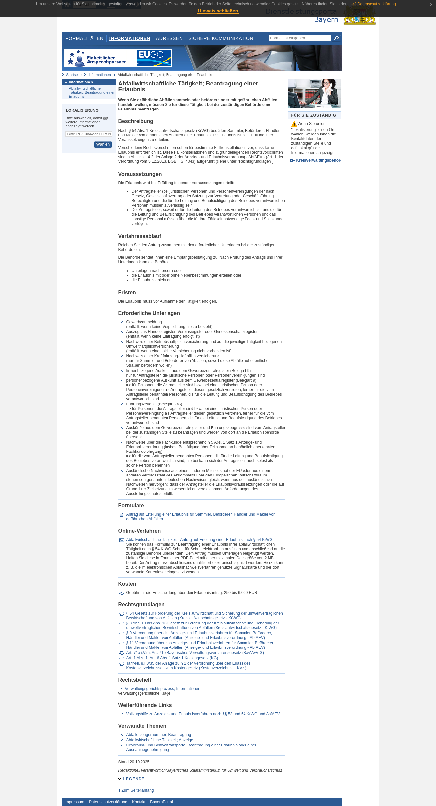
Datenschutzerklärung (108, 802)
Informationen (129, 38)
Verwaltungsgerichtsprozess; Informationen (162, 688)
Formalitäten (84, 38)
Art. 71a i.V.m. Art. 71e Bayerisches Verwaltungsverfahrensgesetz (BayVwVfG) (195, 652)
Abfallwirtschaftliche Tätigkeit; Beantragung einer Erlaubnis (92, 92)
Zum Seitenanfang (137, 790)
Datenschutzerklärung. (377, 4)
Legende (134, 779)
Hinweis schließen (218, 10)
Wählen (103, 144)
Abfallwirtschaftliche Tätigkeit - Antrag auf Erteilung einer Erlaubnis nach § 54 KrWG (199, 539)
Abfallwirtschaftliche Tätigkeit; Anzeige (159, 740)
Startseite (74, 75)
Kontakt (138, 802)
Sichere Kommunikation (221, 38)
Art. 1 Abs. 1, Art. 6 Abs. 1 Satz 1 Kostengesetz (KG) (172, 658)
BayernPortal (161, 802)
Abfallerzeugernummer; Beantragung (158, 734)
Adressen (169, 38)
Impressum (74, 802)
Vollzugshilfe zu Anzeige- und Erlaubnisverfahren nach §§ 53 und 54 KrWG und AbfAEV (203, 714)
